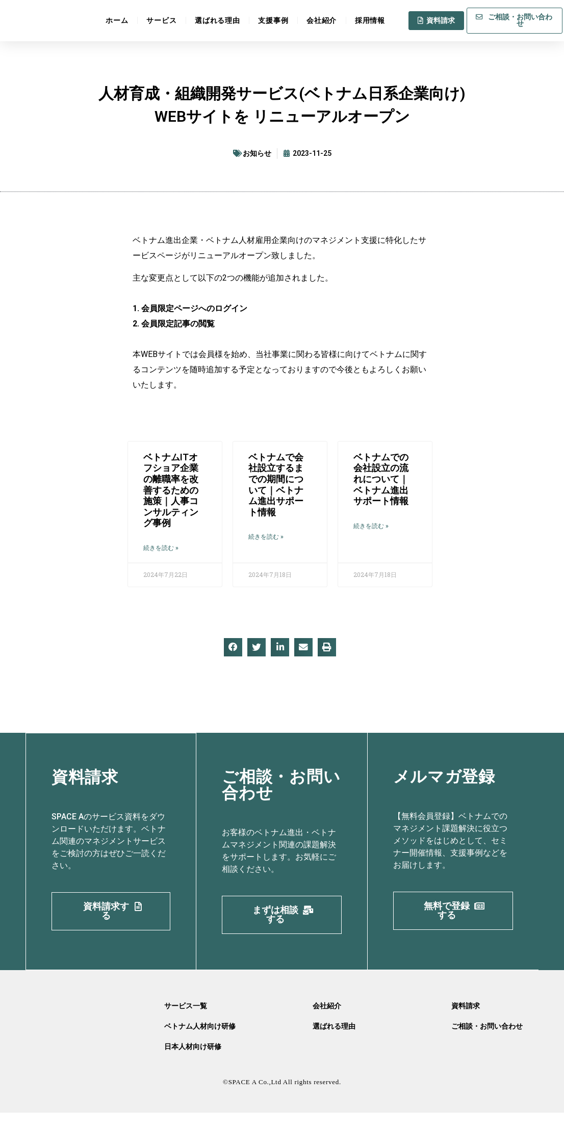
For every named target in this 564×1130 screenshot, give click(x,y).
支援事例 (273, 19)
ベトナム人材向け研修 (200, 1043)
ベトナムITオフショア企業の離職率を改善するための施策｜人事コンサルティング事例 (170, 490)
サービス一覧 (185, 1023)
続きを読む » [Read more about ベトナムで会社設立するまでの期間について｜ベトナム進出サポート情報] (266, 536)
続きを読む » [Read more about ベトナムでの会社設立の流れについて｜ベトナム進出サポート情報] (371, 526)
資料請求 (465, 1023)
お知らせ (257, 153)
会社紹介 (321, 19)
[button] (233, 647)
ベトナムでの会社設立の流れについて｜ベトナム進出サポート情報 (380, 479)
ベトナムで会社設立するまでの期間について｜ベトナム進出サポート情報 (275, 484)
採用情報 (370, 19)
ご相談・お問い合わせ (487, 1043)
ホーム (117, 19)
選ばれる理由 (217, 19)
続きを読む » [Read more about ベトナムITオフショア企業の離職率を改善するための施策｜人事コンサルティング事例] (160, 548)
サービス (161, 19)
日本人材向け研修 (192, 1064)
